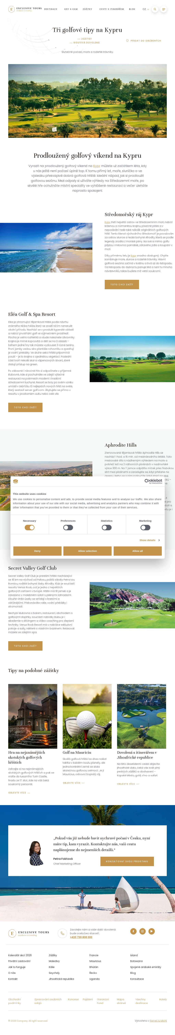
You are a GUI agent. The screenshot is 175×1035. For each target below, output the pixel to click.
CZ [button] (144, 9)
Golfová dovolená (87, 42)
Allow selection (87, 550)
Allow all (137, 550)
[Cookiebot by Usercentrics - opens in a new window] (147, 481)
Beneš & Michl (158, 1020)
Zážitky (86, 38)
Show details (147, 540)
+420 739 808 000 (81, 937)
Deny (37, 550)
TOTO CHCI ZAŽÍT (25, 407)
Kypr (96, 166)
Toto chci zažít (121, 284)
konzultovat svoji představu (127, 861)
